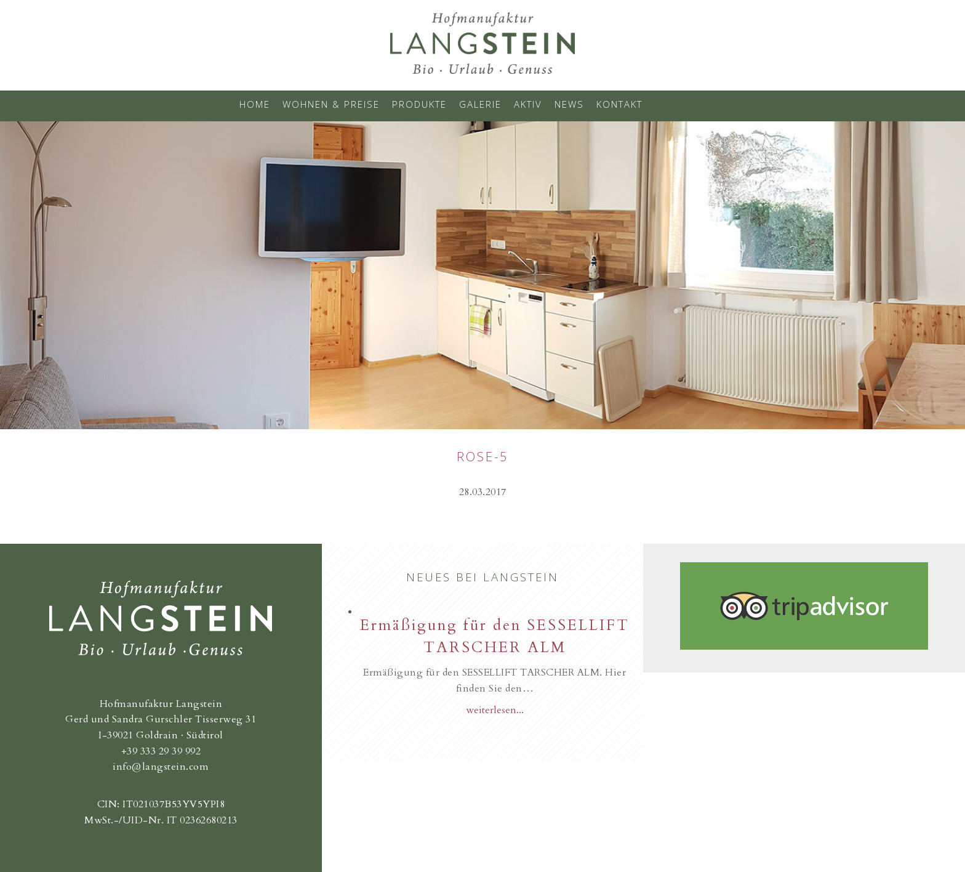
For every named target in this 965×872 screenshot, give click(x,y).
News (569, 104)
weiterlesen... (495, 710)
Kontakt (619, 104)
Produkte (419, 104)
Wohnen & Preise (331, 104)
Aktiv (528, 104)
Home (254, 104)
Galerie (480, 104)
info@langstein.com (161, 766)
